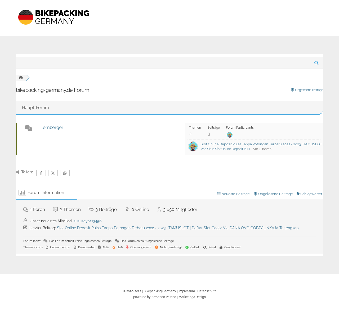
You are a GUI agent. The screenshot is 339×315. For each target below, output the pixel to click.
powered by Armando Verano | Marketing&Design (169, 297)
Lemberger (52, 127)
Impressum (187, 291)
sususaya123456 (87, 221)
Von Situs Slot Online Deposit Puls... (226, 149)
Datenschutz (206, 291)
